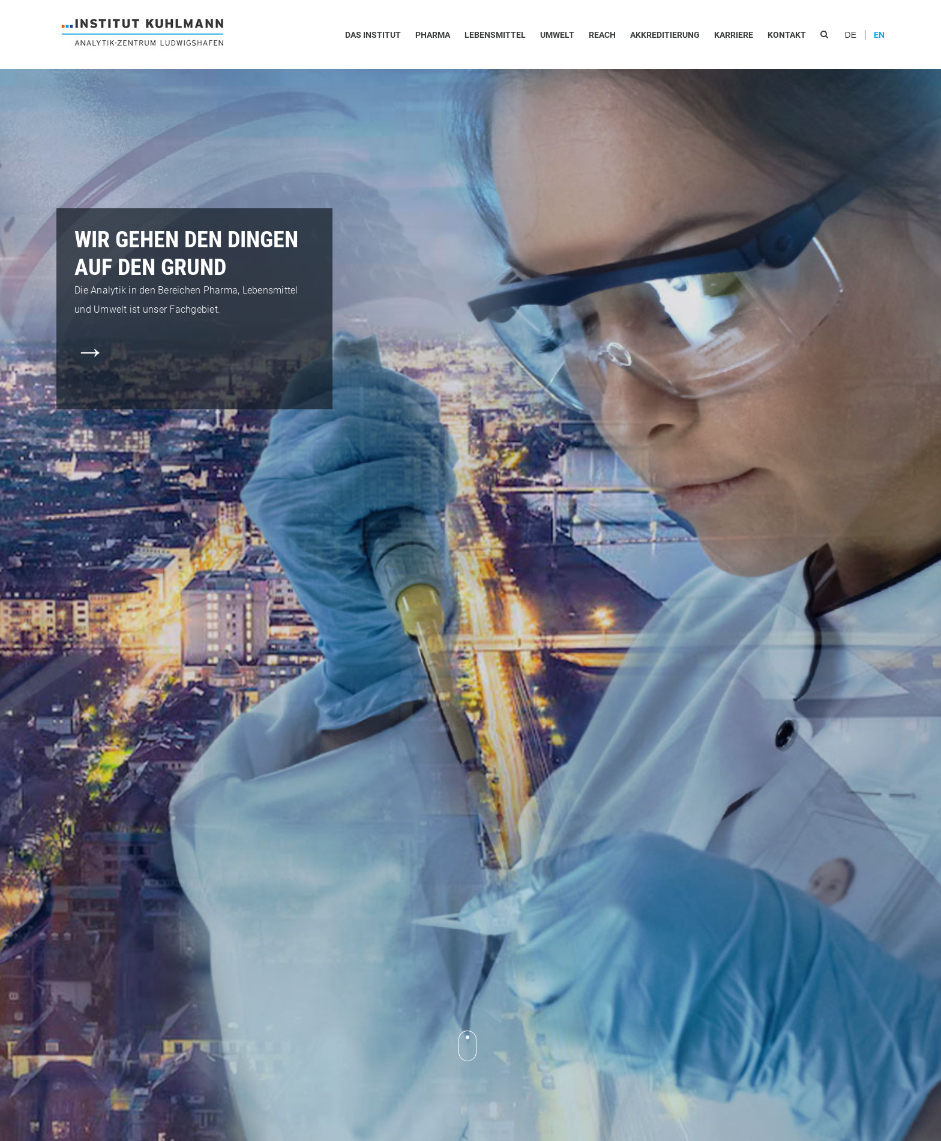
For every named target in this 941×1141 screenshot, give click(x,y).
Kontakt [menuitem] (787, 35)
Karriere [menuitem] (733, 35)
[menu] (586, 34)
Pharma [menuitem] (432, 35)
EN (879, 35)
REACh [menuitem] (602, 35)
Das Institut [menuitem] (373, 35)
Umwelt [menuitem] (557, 35)
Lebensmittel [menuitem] (495, 35)
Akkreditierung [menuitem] (665, 35)
